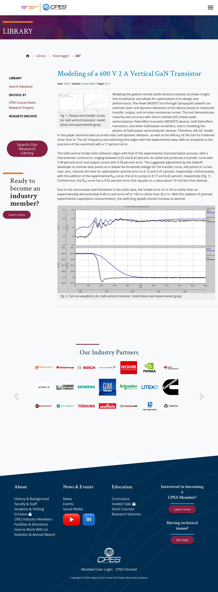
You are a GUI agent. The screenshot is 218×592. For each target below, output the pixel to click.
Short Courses (123, 509)
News (67, 498)
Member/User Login (97, 569)
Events (68, 504)
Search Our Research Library (27, 149)
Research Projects (21, 108)
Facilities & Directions (31, 524)
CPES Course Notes (22, 102)
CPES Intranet (126, 569)
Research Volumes (126, 514)
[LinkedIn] (89, 519)
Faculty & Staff (25, 504)
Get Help (182, 540)
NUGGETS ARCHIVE (23, 116)
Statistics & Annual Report (34, 534)
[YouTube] (71, 519)
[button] (16, 396)
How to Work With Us (31, 529)
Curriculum (121, 498)
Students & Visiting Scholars (29, 511)
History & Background (31, 498)
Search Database (21, 86)
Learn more (17, 215)
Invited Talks (123, 504)
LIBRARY (15, 78)
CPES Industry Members (33, 519)
